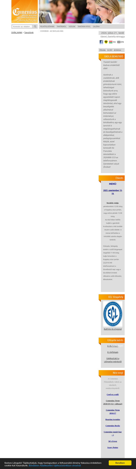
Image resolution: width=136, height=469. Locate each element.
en (122, 42)
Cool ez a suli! (113, 394)
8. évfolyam (112, 352)
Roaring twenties (112, 419)
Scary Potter (112, 447)
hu (114, 42)
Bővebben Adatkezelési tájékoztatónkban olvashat (55, 465)
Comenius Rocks (113, 425)
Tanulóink (28, 32)
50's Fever (112, 441)
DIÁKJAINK (16, 32)
